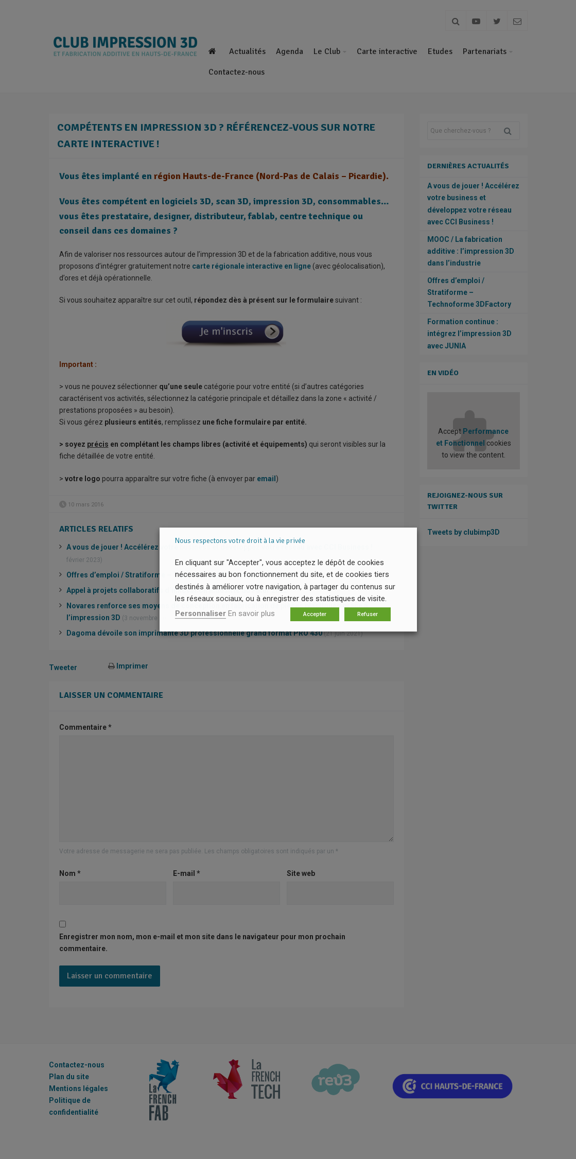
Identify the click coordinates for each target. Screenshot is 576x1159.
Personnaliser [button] (200, 613)
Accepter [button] (314, 614)
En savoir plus (251, 613)
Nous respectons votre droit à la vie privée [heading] (240, 540)
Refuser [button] (367, 614)
